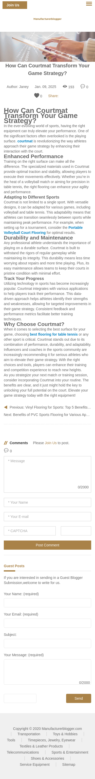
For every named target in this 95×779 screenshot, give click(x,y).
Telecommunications (23, 752)
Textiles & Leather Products (41, 746)
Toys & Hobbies (65, 734)
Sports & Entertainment (70, 752)
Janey (24, 87)
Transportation (28, 734)
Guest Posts (14, 566)
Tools (11, 740)
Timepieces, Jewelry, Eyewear (51, 740)
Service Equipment (35, 764)
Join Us (13, 5)
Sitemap (68, 764)
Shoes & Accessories (47, 758)
